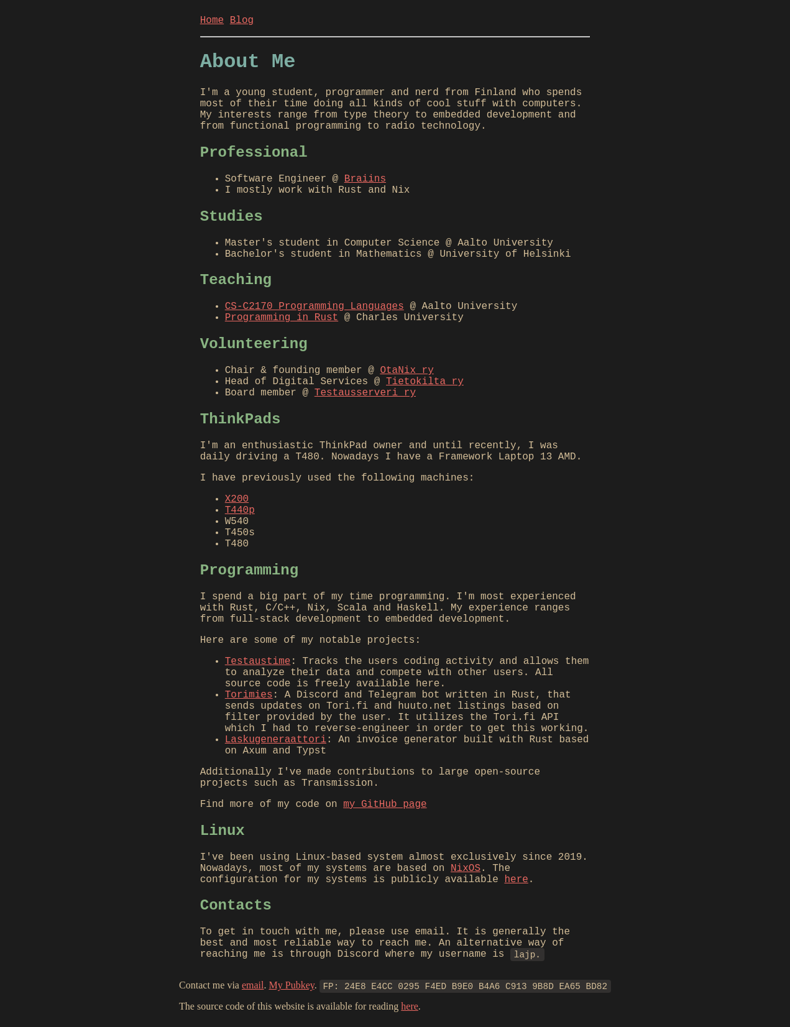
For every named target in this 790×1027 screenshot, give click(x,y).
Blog (242, 20)
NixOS (465, 868)
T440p (240, 510)
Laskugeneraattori (275, 739)
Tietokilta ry (425, 381)
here (516, 879)
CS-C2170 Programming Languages (314, 306)
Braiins (365, 179)
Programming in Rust (281, 317)
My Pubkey (292, 985)
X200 (237, 499)
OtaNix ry (406, 370)
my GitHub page (384, 804)
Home (212, 20)
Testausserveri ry (365, 392)
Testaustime (258, 661)
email (253, 985)
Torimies (249, 695)
